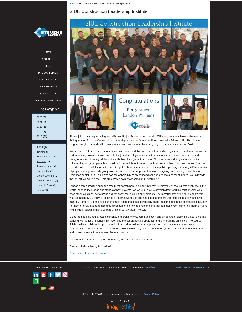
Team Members (45, 166)
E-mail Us (150, 267)
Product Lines (48, 72)
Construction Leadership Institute (89, 253)
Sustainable (43, 171)
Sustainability (48, 79)
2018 (39, 136)
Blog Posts (84, 3)
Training (41, 151)
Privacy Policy (151, 294)
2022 (39, 117)
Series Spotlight (45, 175)
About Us (48, 59)
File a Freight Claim (48, 100)
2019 (39, 131)
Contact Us (48, 93)
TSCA (40, 147)
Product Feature (45, 180)
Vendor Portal (183, 267)
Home (48, 52)
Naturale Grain (45, 185)
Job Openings (48, 86)
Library (40, 190)
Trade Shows (44, 156)
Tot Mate (41, 161)
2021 (39, 122)
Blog (48, 65)
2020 (39, 126)
